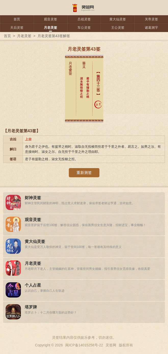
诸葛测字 (151, 27)
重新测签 (84, 172)
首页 (17, 19)
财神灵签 (33, 198)
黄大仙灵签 (117, 19)
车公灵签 (84, 27)
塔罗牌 (31, 307)
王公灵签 (117, 27)
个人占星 (33, 285)
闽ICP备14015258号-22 (84, 345)
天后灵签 (16, 27)
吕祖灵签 (84, 19)
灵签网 (111, 345)
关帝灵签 (151, 19)
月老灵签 (50, 27)
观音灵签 (50, 19)
